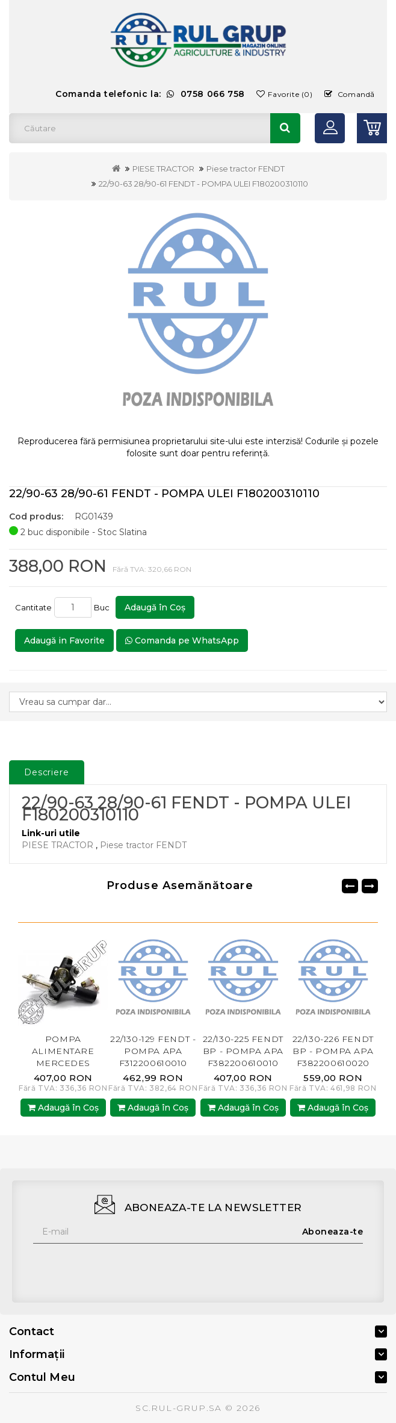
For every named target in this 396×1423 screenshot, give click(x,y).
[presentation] (124, 1267)
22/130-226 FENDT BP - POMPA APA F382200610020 (333, 1051)
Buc (103, 607)
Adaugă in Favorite (64, 640)
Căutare (285, 128)
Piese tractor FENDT (245, 168)
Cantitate (33, 607)
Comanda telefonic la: (150, 93)
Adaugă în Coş (155, 607)
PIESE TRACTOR (163, 168)
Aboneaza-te (333, 1231)
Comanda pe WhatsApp (182, 640)
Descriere (46, 772)
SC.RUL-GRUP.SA (178, 1408)
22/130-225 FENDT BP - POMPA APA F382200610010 (243, 1051)
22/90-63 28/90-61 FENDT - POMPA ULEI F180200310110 (203, 183)
